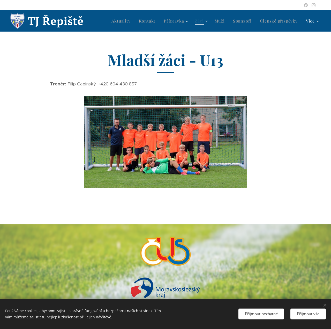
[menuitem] (122, 20)
